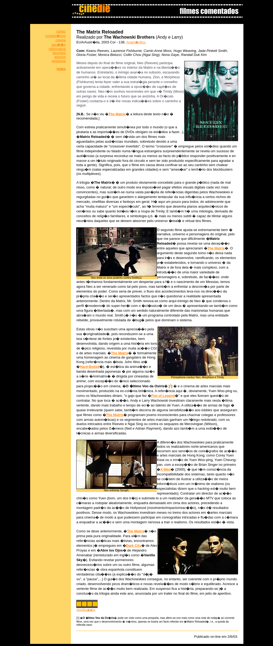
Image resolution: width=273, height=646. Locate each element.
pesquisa (59, 61)
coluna (60, 40)
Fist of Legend (163, 396)
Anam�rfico (136, 42)
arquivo (60, 57)
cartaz (61, 31)
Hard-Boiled (89, 367)
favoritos (59, 53)
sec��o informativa (57, 47)
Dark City (133, 546)
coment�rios (55, 36)
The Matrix (117, 114)
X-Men (165, 469)
